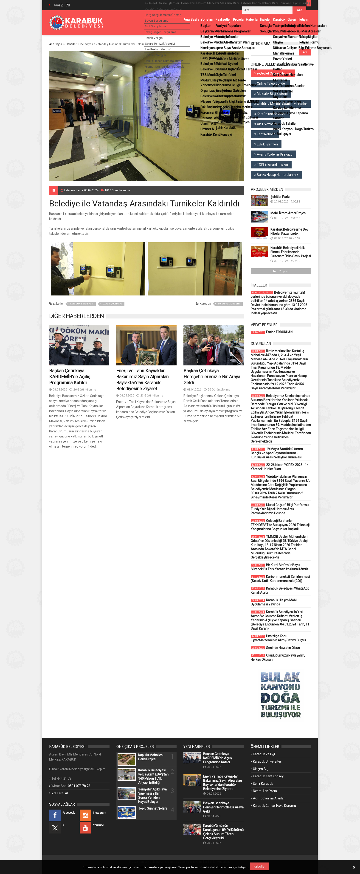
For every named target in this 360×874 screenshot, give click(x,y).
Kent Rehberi (253, 5)
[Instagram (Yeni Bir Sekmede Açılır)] (94, 815)
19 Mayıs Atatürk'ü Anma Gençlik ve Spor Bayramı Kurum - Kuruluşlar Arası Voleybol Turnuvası (277, 453)
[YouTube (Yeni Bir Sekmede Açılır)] (94, 827)
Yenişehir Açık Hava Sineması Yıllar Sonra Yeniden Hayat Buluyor (152, 795)
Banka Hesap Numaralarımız (276, 175)
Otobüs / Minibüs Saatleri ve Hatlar (280, 104)
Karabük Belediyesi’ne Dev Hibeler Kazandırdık (289, 231)
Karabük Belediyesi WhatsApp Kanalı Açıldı (280, 590)
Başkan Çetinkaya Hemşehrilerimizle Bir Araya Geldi (211, 376)
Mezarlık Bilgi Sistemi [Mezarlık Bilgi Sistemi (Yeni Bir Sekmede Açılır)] (271, 94)
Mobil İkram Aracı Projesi (288, 213)
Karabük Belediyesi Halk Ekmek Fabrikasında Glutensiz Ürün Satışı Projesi (290, 252)
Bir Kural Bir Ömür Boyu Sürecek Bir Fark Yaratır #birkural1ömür (279, 567)
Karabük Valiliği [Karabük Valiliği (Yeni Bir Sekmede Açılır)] (264, 754)
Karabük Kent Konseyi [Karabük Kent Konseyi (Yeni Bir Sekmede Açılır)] (268, 776)
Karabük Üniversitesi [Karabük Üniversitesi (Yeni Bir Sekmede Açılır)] (267, 761)
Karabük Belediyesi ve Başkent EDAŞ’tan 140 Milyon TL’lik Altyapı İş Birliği (153, 776)
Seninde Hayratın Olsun (275, 648)
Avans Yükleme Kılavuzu (273, 154)
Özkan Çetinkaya (112, 303)
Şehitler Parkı (280, 197)
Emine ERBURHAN (271, 332)
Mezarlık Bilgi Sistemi (224, 5)
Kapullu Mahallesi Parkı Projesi (150, 757)
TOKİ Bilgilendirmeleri (271, 164)
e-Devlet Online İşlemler (143, 5)
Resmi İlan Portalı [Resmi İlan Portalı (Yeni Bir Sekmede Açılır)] (265, 791)
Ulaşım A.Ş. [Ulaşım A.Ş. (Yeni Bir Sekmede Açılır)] (261, 769)
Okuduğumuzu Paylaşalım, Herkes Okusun (278, 657)
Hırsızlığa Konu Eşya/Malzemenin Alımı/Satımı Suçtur (278, 638)
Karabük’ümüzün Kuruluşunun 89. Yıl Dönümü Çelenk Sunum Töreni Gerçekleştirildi (223, 832)
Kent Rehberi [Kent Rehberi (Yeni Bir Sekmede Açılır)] (265, 134)
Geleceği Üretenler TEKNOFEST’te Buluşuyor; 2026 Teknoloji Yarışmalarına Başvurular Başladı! (280, 525)
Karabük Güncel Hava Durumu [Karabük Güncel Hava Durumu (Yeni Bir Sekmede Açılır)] (274, 805)
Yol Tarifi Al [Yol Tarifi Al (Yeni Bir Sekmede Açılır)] (59, 793)
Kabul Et (260, 866)
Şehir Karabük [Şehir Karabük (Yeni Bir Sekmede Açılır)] (263, 783)
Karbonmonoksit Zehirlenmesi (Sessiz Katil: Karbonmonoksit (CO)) (280, 579)
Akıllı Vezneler (265, 124)
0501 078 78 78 (79, 786)
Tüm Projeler (281, 271)
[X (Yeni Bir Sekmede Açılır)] (64, 827)
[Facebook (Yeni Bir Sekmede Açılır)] (64, 815)
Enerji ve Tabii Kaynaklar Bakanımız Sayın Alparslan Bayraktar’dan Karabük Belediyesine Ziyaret (222, 783)
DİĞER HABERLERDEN (76, 316)
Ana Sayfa (55, 44)
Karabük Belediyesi (81, 303)
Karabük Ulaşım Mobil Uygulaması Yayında (274, 602)
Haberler (71, 44)
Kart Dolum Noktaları (270, 114)
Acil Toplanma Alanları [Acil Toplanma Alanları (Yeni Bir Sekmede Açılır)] (269, 798)
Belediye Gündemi (229, 303)
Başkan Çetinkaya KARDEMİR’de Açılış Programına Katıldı (69, 376)
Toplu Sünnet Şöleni (152, 808)
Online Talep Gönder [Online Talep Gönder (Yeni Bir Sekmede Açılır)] (270, 83)
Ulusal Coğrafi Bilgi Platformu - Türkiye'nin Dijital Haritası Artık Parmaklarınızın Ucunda (280, 509)
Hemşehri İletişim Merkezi (185, 5)
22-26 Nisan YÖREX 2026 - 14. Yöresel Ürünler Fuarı (280, 467)
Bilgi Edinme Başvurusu (284, 5)
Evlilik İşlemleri (266, 144)
